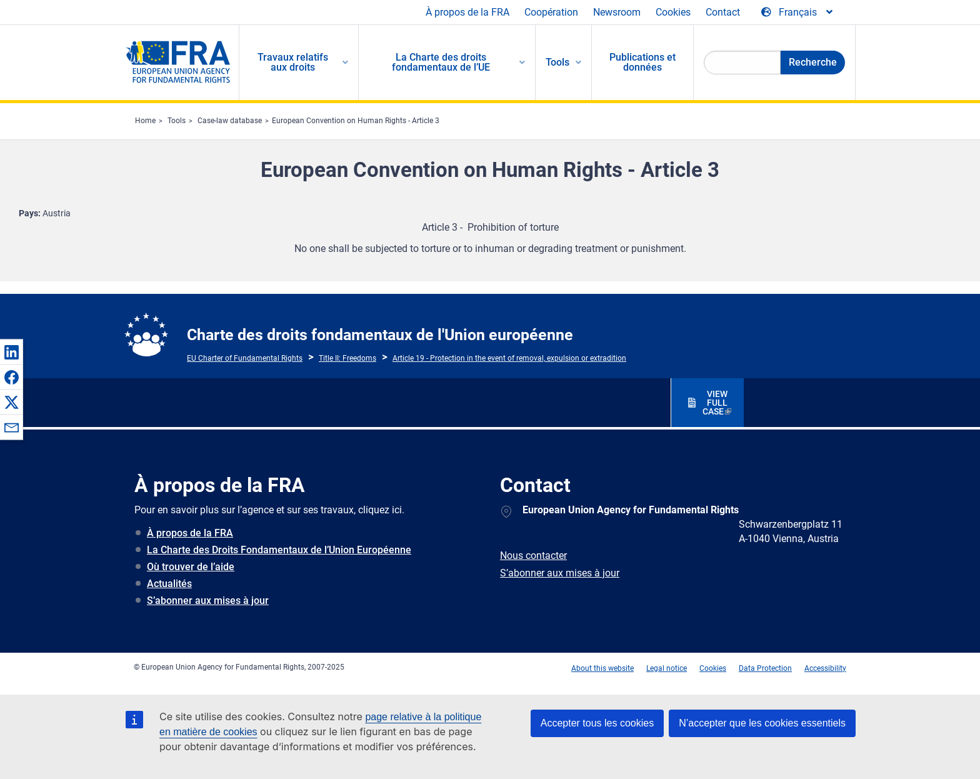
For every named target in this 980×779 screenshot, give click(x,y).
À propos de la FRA (467, 12)
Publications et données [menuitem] (642, 62)
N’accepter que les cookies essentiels (762, 723)
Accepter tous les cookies (597, 723)
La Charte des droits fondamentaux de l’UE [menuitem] (441, 62)
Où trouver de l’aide (190, 567)
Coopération (551, 12)
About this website (602, 668)
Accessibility (825, 668)
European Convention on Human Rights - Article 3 (355, 120)
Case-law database (230, 120)
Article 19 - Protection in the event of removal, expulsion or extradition (509, 358)
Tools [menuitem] (557, 62)
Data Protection (765, 668)
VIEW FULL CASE (715, 402)
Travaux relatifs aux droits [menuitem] (293, 62)
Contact (723, 12)
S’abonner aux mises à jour (208, 600)
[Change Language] (797, 12)
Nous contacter (533, 555)
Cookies (673, 12)
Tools (177, 120)
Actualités (169, 584)
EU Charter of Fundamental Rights (244, 358)
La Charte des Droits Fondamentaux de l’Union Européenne (279, 550)
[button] (11, 351)
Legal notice (666, 668)
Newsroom (617, 12)
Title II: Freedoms (347, 358)
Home (145, 120)
